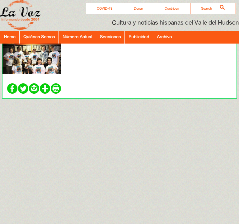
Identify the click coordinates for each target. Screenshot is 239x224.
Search (206, 8)
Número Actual (77, 36)
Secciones (110, 36)
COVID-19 (104, 8)
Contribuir (172, 8)
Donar (138, 8)
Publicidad (139, 36)
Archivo (164, 36)
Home (10, 36)
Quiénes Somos (39, 36)
